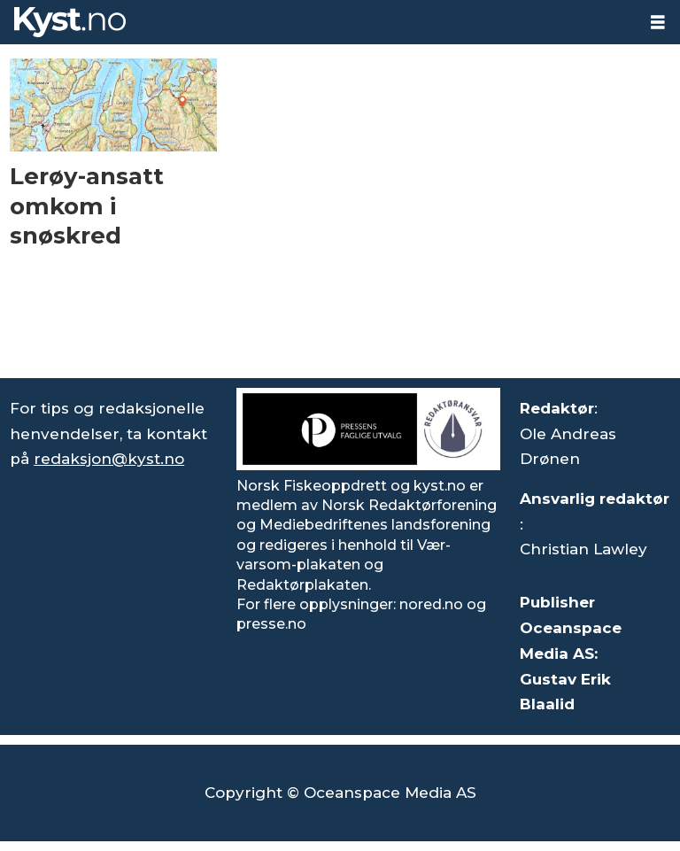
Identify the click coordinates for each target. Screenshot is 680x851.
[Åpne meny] (657, 22)
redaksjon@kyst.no (109, 459)
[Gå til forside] (70, 22)
